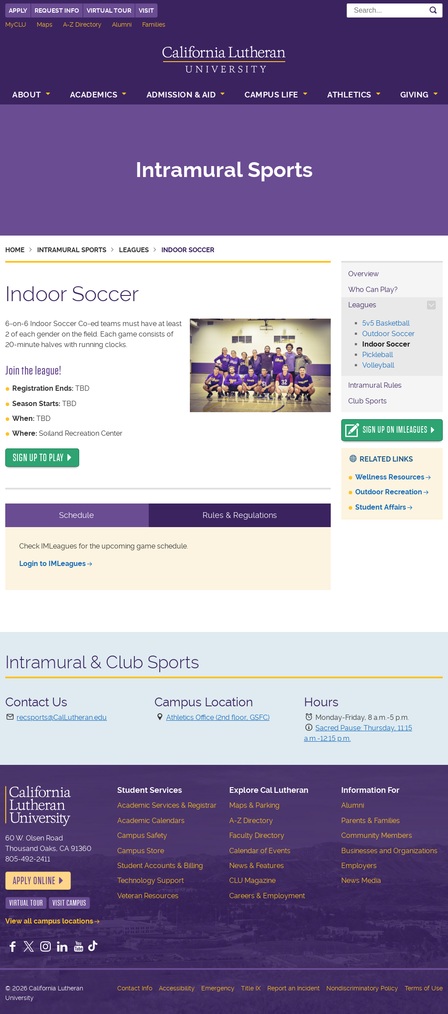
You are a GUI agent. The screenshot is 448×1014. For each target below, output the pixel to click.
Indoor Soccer (386, 344)
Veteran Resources (147, 896)
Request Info (57, 10)
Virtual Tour (109, 10)
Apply (18, 10)
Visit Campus (69, 903)
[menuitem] (30, 95)
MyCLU (15, 24)
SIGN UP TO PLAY (38, 457)
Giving (414, 94)
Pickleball (377, 355)
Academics (94, 94)
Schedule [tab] (76, 515)
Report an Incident (293, 988)
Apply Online (34, 880)
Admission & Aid (181, 94)
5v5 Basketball (386, 323)
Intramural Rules (375, 385)
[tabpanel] (168, 558)
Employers (359, 865)
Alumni (122, 24)
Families (153, 24)
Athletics (349, 94)
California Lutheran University (224, 59)
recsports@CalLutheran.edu (62, 717)
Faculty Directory (256, 835)
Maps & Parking (254, 805)
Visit (146, 10)
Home (14, 250)
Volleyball (378, 365)
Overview (363, 274)
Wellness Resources (389, 477)
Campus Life (271, 94)
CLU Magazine (252, 880)
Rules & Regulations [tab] (240, 515)
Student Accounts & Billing (160, 865)
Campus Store (140, 851)
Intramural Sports (224, 170)
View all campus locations (49, 921)
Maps (44, 24)
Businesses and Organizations (389, 851)
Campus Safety (142, 835)
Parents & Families (370, 820)
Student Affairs (380, 507)
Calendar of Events (259, 851)
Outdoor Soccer (388, 334)
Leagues (134, 250)
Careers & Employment (267, 896)
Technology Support (150, 880)
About (26, 94)
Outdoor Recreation (388, 492)
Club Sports (367, 401)
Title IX (251, 988)
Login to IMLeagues (52, 563)
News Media (361, 880)
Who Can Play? (373, 289)
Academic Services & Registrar (167, 805)
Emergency (217, 988)
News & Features (256, 865)
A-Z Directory (82, 24)
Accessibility (177, 988)
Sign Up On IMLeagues (395, 430)
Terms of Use (424, 988)
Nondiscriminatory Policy (362, 988)
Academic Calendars (151, 820)
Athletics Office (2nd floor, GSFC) (218, 717)
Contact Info (134, 988)
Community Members (376, 835)
